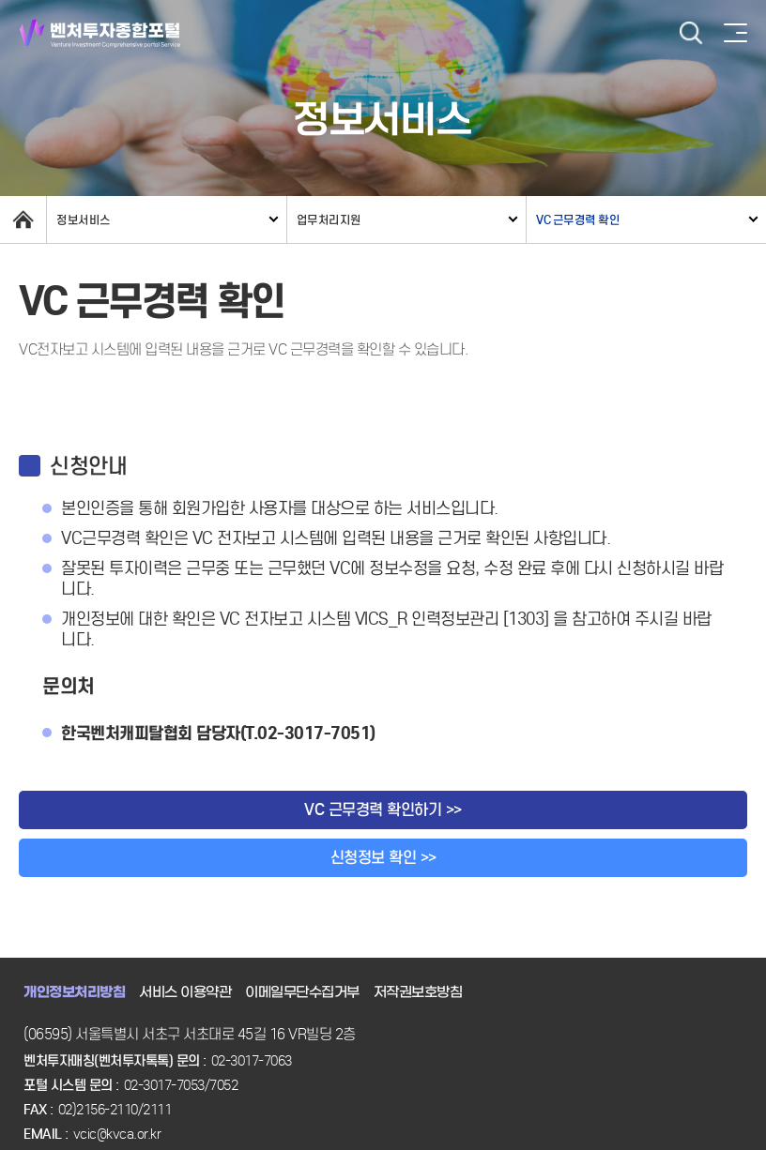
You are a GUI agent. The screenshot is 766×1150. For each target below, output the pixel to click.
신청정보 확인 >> (383, 858)
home (23, 219)
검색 (690, 33)
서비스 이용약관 (185, 992)
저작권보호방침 (418, 992)
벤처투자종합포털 (100, 33)
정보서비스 (83, 220)
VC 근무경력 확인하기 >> (383, 810)
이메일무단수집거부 (302, 992)
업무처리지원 (329, 220)
